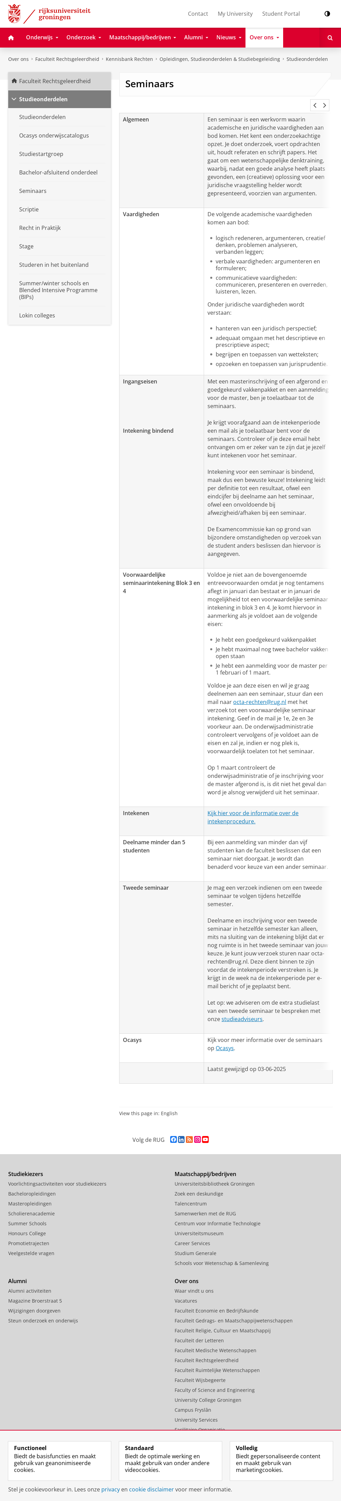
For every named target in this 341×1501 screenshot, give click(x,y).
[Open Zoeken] (330, 38)
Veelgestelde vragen (31, 1245)
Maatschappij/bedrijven (205, 1165)
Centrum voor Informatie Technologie (218, 1215)
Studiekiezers (25, 1165)
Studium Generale (195, 1245)
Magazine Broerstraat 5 (35, 1292)
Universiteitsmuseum (199, 1225)
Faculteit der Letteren (199, 1332)
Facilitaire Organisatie (200, 1421)
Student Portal (281, 13)
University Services (196, 1411)
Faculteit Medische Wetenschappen (215, 1342)
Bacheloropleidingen (32, 1185)
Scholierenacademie (31, 1205)
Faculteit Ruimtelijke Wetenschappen (217, 1362)
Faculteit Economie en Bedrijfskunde (216, 1302)
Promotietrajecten (28, 1235)
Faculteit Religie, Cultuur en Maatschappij (223, 1322)
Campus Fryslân (193, 1401)
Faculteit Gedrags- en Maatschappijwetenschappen (234, 1312)
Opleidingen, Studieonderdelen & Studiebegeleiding (220, 59)
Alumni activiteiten (29, 1282)
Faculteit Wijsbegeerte (200, 1372)
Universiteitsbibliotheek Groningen (215, 1175)
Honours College (27, 1225)
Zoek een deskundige (199, 1185)
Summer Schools (27, 1215)
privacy (110, 1489)
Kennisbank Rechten (129, 59)
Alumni (17, 1272)
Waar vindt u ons (194, 1282)
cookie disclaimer (151, 1489)
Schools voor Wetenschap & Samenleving (222, 1255)
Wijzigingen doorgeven (34, 1302)
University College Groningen (208, 1391)
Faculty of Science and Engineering (215, 1382)
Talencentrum (191, 1195)
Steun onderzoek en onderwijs (43, 1312)
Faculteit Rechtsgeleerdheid (67, 59)
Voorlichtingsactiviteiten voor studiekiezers (57, 1175)
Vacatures (186, 1292)
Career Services (192, 1235)
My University (235, 13)
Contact (198, 13)
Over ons (18, 59)
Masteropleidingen (30, 1195)
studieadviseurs (242, 1011)
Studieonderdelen (307, 59)
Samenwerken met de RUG (205, 1205)
